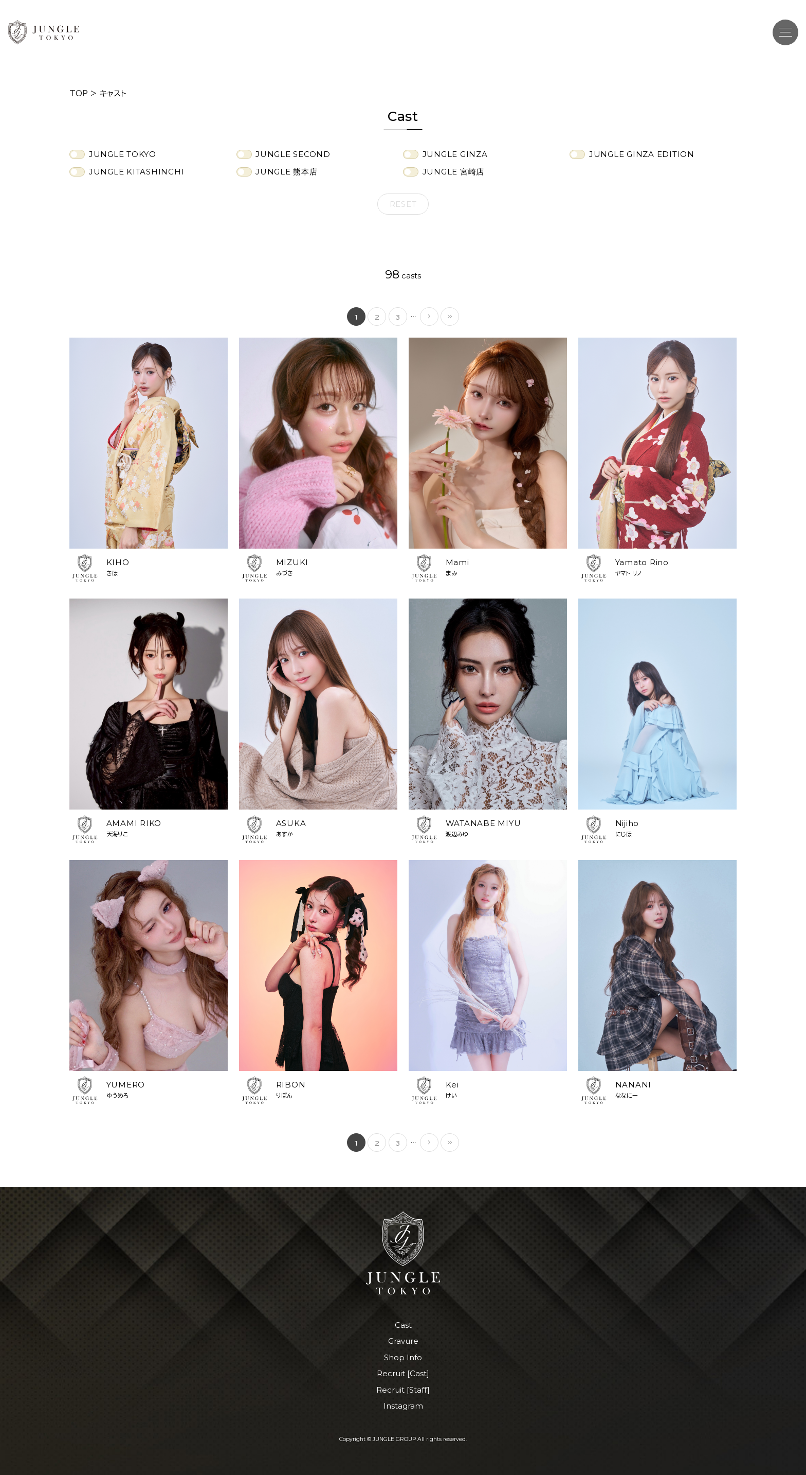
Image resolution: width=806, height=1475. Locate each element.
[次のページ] (429, 316)
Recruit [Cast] (403, 1373)
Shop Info (403, 1357)
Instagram (403, 1406)
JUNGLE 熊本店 (286, 172)
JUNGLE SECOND (293, 154)
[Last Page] (450, 316)
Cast (403, 1325)
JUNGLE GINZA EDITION (641, 154)
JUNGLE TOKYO (122, 154)
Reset (403, 204)
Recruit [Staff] (403, 1390)
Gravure (403, 1341)
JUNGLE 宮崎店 (454, 172)
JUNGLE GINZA (455, 154)
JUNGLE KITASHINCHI (137, 172)
